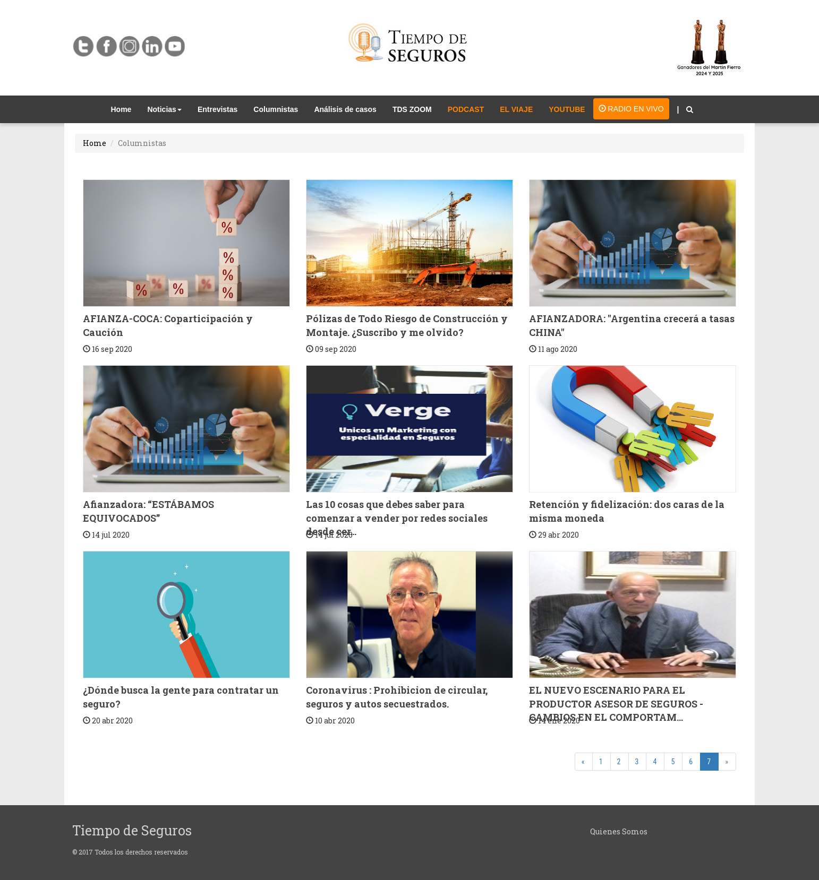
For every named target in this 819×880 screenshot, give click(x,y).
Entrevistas (217, 109)
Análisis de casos (345, 109)
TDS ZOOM (412, 109)
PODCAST (466, 109)
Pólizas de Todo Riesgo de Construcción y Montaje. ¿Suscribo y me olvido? (407, 325)
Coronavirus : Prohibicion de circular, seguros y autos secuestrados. (397, 697)
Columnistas (275, 109)
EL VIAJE (516, 109)
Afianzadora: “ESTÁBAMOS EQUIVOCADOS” (148, 511)
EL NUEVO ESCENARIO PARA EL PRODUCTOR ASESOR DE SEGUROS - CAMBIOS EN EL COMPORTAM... (616, 703)
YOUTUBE (567, 109)
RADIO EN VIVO (631, 109)
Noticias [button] (164, 109)
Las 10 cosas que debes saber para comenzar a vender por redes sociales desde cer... (397, 518)
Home (125, 108)
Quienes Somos (618, 831)
